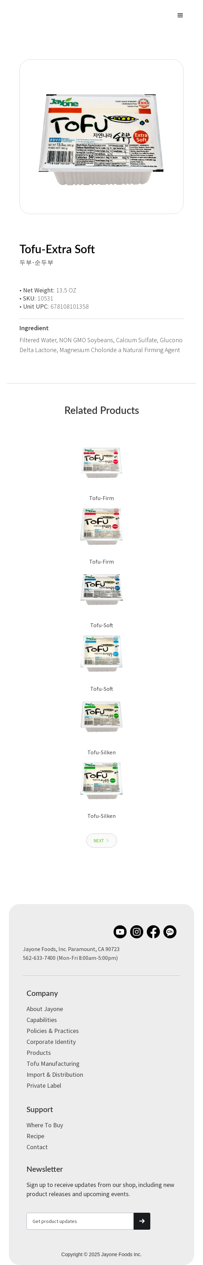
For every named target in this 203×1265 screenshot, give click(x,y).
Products (39, 1053)
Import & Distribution (55, 1074)
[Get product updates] (80, 1221)
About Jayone (45, 1009)
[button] (180, 15)
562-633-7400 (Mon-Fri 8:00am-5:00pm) (70, 957)
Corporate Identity (51, 1042)
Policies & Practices (53, 1031)
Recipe (35, 1136)
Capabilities (42, 1020)
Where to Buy (45, 1125)
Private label (44, 1085)
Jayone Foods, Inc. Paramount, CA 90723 (71, 948)
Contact (37, 1147)
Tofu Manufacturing (53, 1063)
